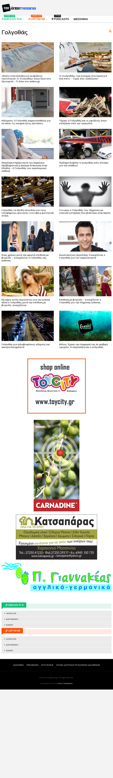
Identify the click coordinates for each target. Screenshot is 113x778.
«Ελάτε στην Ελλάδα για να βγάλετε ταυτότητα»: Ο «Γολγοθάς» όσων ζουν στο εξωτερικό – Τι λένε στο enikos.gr (26, 121)
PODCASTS (60, 18)
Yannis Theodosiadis (65, 772)
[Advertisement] (56, 46)
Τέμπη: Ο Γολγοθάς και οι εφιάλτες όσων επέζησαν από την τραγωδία (83, 164)
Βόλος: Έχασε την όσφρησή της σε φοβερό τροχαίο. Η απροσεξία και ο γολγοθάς (83, 388)
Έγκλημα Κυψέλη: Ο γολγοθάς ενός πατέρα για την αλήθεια (83, 207)
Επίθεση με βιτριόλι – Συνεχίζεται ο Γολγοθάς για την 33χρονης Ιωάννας (80, 344)
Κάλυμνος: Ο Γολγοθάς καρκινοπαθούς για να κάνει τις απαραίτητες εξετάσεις (26, 164)
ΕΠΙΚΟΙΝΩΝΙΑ (32, 753)
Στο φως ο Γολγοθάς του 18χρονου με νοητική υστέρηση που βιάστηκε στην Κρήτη (84, 254)
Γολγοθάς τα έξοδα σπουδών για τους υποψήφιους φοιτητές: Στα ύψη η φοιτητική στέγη (28, 255)
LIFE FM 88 (36, 18)
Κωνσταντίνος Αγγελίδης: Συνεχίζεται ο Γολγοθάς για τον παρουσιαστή (82, 299)
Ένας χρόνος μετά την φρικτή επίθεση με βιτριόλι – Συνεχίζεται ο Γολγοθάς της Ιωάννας (25, 300)
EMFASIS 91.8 (12, 18)
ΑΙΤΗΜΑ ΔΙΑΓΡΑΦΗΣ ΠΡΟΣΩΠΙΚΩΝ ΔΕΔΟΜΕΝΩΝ (78, 753)
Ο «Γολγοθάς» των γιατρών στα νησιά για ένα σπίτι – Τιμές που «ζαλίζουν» (83, 120)
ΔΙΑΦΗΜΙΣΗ (18, 753)
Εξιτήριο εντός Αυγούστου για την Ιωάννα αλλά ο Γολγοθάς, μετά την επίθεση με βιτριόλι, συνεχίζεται (26, 345)
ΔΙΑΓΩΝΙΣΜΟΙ (12, 708)
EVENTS (9, 713)
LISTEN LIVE (11, 702)
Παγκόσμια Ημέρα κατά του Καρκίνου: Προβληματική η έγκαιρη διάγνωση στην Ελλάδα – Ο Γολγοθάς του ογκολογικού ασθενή (24, 209)
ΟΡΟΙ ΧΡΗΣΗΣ (47, 753)
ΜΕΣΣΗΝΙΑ (81, 19)
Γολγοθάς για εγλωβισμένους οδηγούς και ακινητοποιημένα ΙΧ (26, 388)
